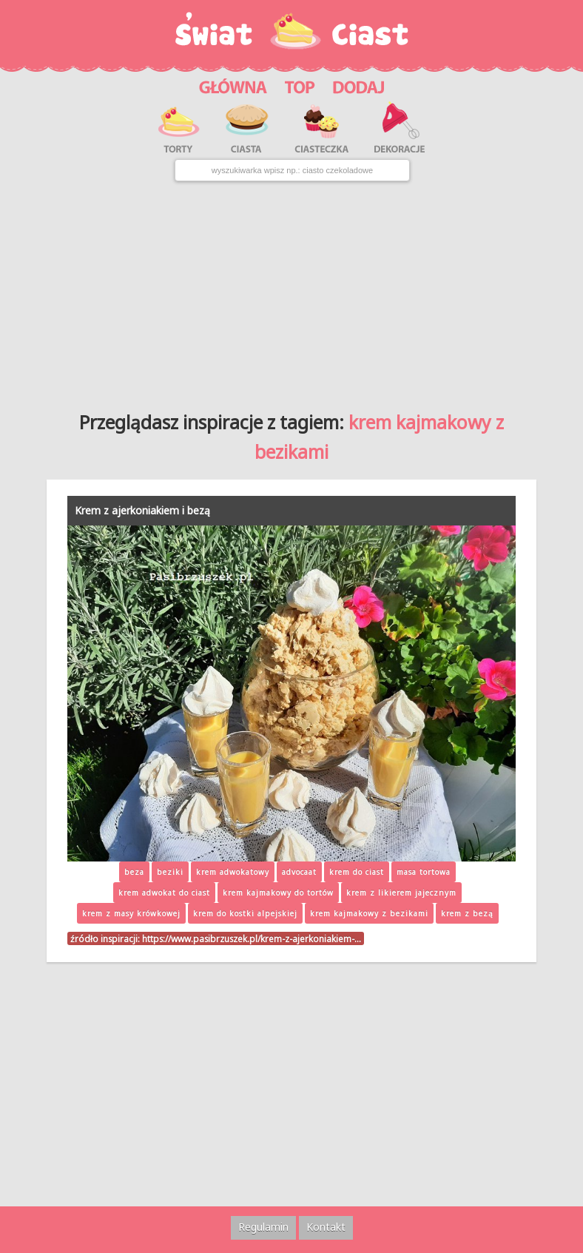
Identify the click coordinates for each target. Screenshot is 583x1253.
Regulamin (263, 1227)
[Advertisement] (292, 290)
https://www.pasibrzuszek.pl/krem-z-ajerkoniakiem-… (251, 938)
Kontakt (326, 1227)
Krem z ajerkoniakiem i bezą (142, 510)
